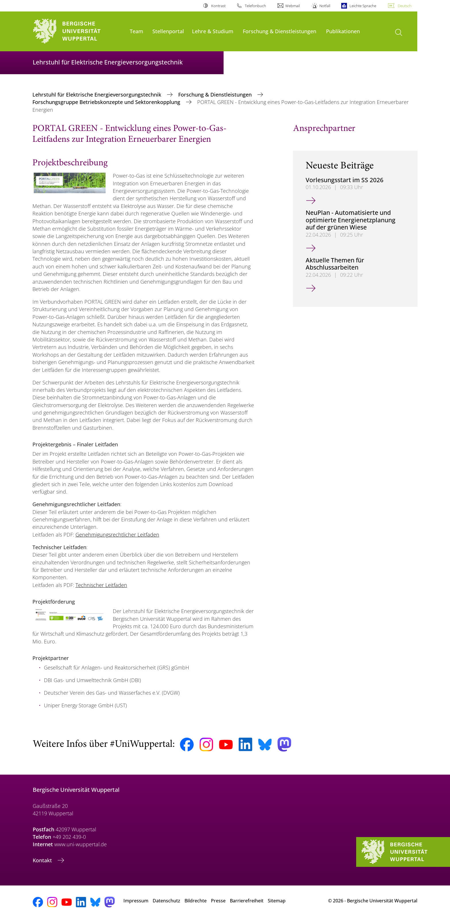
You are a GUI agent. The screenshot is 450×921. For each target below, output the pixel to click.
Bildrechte (196, 901)
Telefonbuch (255, 5)
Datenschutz (166, 901)
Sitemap (277, 901)
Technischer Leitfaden (101, 585)
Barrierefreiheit (246, 901)
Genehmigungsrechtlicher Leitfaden (117, 534)
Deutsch (405, 5)
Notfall (324, 5)
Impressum (135, 901)
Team (136, 31)
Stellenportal (168, 31)
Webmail (292, 5)
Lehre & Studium (212, 31)
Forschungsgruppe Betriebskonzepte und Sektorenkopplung (107, 102)
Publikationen (343, 31)
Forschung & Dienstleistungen (279, 31)
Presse (218, 901)
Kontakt (43, 860)
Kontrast (218, 5)
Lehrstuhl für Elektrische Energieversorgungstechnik (97, 94)
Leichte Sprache (363, 5)
